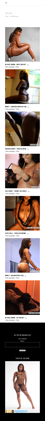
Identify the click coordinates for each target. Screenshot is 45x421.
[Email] (22, 344)
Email (22, 341)
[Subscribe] (22, 350)
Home (7, 16)
